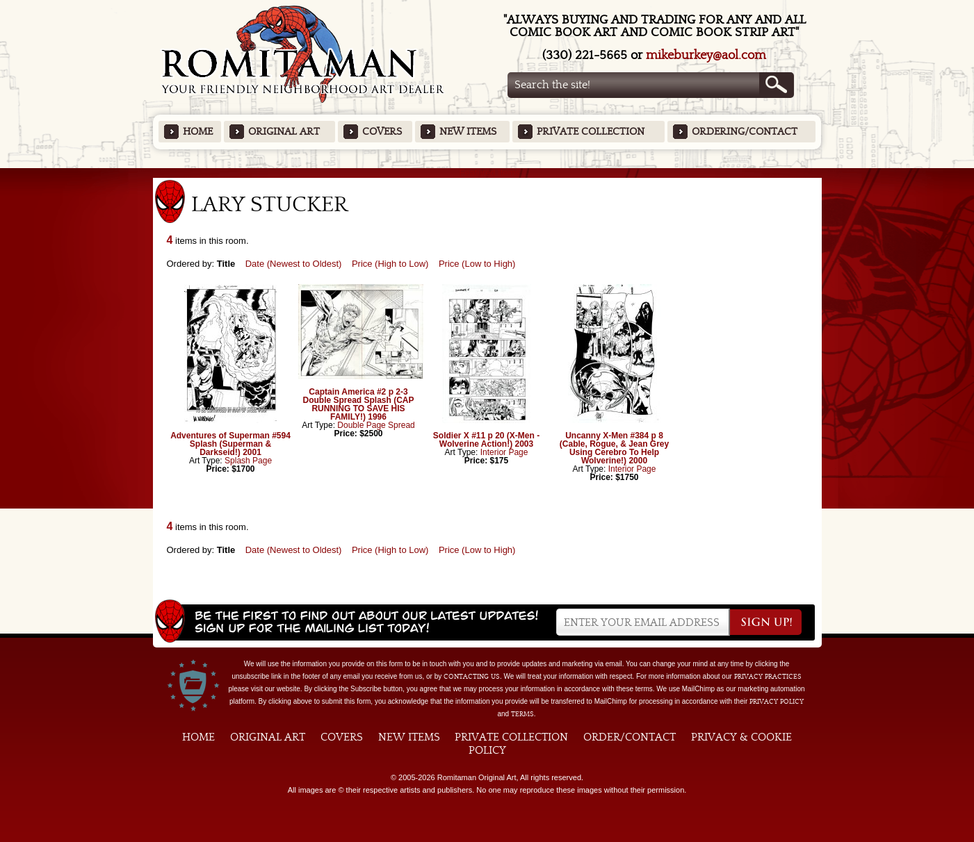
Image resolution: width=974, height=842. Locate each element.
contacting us (472, 676)
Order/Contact (629, 737)
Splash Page (248, 460)
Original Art (284, 132)
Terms (522, 714)
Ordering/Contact (744, 132)
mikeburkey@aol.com (706, 55)
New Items (467, 132)
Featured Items (487, 172)
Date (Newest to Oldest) (293, 263)
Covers (382, 132)
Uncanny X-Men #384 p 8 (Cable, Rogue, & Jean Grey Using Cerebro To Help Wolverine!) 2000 (614, 448)
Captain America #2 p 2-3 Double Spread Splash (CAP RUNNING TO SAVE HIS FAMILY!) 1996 (358, 404)
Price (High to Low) (390, 263)
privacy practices (768, 676)
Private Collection (590, 132)
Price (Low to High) (477, 263)
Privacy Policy (776, 701)
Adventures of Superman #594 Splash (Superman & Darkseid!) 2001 (230, 444)
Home (198, 132)
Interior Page (504, 452)
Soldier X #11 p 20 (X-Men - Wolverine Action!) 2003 (486, 440)
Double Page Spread (375, 425)
